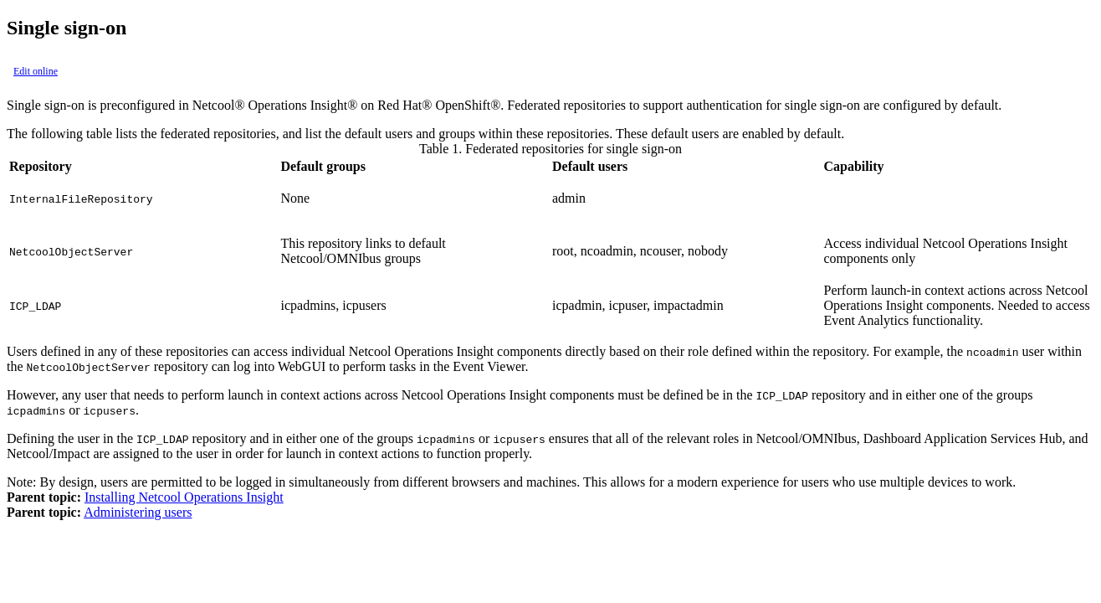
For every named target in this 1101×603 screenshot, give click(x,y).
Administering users (138, 512)
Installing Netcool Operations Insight (184, 497)
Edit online (35, 71)
